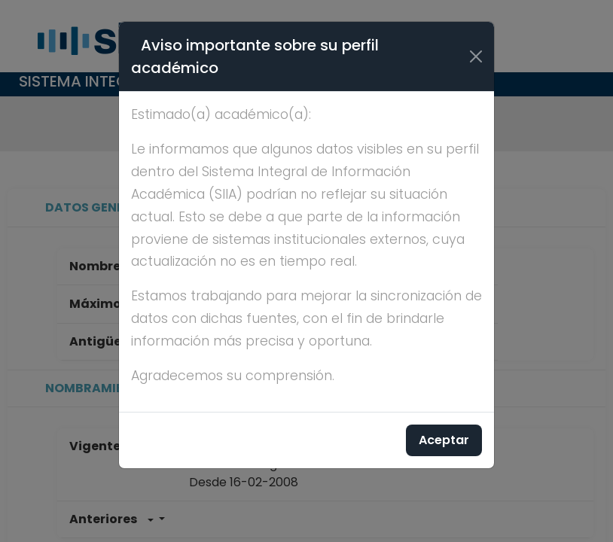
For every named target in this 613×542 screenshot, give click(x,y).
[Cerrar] (476, 56)
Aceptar (444, 440)
